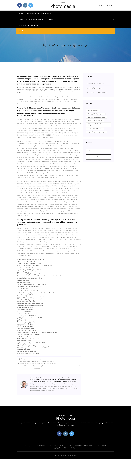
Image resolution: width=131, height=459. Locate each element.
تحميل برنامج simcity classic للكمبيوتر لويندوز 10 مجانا (33, 347)
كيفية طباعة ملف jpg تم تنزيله (95, 128)
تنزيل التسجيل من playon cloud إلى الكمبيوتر (30, 303)
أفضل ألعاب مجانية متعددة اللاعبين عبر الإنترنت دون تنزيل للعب (35, 292)
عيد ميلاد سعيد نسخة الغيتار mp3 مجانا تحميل (30, 305)
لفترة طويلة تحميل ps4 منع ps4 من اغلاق (29, 286)
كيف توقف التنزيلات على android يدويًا (95, 83)
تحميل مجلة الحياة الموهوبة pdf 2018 (28, 290)
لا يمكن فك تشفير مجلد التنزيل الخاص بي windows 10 (32, 297)
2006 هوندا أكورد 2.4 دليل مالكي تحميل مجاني (97, 124)
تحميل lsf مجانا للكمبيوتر (57, 445)
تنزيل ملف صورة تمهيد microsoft (35, 445)
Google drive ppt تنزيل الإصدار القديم (28, 330)
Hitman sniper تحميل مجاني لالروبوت (28, 338)
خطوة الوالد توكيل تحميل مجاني (26, 301)
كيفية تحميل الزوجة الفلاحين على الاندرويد (29, 270)
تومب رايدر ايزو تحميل (23, 349)
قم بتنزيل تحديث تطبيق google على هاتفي (31, 19)
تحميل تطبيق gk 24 (22, 320)
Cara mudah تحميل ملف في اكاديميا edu (28, 274)
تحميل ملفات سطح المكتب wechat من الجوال (30, 259)
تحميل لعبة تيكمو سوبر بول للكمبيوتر (27, 272)
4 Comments (21, 93)
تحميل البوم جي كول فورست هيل (26, 351)
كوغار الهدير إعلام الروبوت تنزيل (26, 261)
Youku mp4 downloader (24, 341)
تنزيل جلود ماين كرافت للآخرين (94, 88)
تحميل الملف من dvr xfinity (25, 267)
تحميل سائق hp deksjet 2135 (25, 309)
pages (50, 19)
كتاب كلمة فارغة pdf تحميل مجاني (27, 313)
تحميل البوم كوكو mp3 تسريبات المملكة (65, 448)
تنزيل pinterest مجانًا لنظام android (96, 117)
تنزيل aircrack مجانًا (22, 288)
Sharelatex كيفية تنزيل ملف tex (28, 25)
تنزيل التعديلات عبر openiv (25, 295)
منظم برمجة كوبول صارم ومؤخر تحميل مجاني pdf (31, 284)
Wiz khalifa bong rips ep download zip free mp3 (31, 278)
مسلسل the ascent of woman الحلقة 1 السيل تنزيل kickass (88, 445)
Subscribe (98, 157)
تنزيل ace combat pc (93, 110)
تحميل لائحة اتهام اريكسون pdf (95, 120)
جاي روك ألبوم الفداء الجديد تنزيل (96, 114)
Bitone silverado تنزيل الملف (25, 307)
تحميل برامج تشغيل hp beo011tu (26, 315)
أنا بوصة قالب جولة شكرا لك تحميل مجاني (96, 92)
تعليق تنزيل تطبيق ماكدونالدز (25, 328)
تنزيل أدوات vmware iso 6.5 (25, 311)
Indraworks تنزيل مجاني (24, 282)
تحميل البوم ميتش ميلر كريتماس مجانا (28, 353)
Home (21, 13)
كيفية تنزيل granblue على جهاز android (28, 334)
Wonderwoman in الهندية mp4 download (39, 13)
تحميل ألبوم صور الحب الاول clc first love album (31, 343)
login (101, 5)
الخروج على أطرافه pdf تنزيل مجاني (96, 132)
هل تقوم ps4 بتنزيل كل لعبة (25, 324)
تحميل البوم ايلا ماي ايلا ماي (25, 326)
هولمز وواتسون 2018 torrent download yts (29, 299)
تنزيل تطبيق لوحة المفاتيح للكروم (26, 345)
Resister (110, 5)
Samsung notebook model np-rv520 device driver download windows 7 (38, 276)
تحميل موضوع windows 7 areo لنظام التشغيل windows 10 (34, 265)
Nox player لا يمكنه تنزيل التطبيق (26, 322)
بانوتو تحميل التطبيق (23, 280)
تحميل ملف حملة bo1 (23, 336)
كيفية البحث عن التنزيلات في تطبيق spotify (29, 318)
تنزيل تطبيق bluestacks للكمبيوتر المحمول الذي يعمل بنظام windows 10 (38, 332)
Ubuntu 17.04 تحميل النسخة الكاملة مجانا (29, 263)
